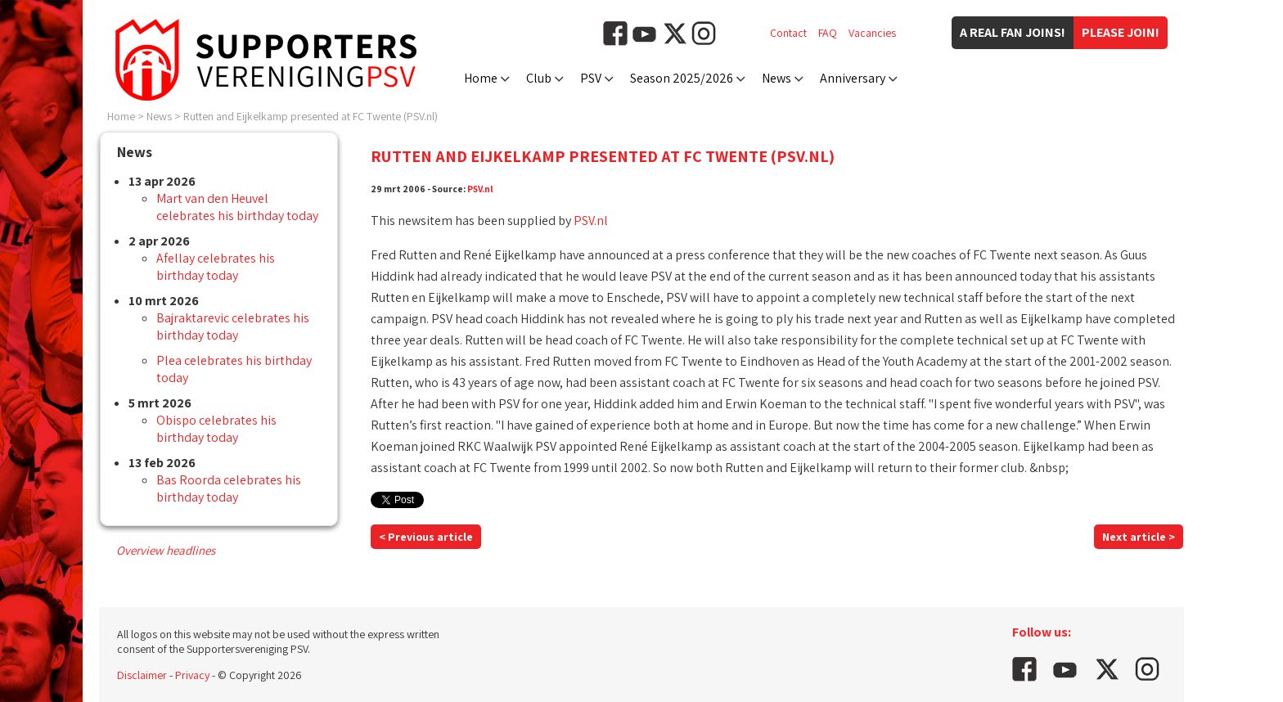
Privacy (192, 675)
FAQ (827, 32)
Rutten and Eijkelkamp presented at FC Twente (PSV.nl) (310, 116)
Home (480, 78)
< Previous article (426, 536)
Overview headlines (165, 550)
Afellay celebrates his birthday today (215, 267)
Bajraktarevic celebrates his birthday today (232, 326)
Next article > (1138, 536)
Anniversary (852, 78)
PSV (590, 78)
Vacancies (872, 32)
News (776, 78)
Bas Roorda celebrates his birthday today (228, 488)
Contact (788, 32)
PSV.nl (480, 188)
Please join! (1120, 32)
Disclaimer (142, 675)
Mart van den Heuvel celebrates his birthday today (237, 207)
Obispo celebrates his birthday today (216, 429)
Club (538, 78)
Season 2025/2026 (681, 78)
